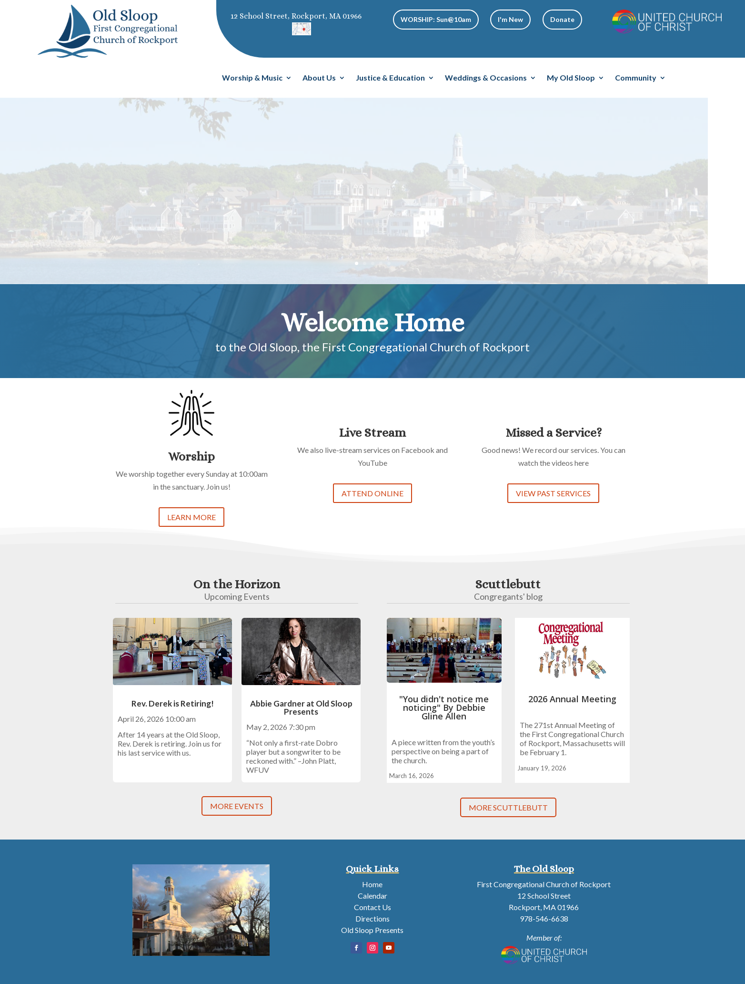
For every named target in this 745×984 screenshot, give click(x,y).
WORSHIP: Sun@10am (436, 19)
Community (635, 78)
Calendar (372, 895)
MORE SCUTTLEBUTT (508, 807)
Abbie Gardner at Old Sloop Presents (301, 707)
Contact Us (372, 907)
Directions (372, 918)
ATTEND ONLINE (372, 493)
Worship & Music (252, 78)
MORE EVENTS (236, 805)
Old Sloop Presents (372, 929)
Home (372, 884)
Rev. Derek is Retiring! (172, 703)
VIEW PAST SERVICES (553, 493)
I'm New (510, 19)
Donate (562, 19)
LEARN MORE (191, 517)
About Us (319, 78)
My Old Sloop (571, 78)
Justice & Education (390, 78)
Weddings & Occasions (486, 78)
